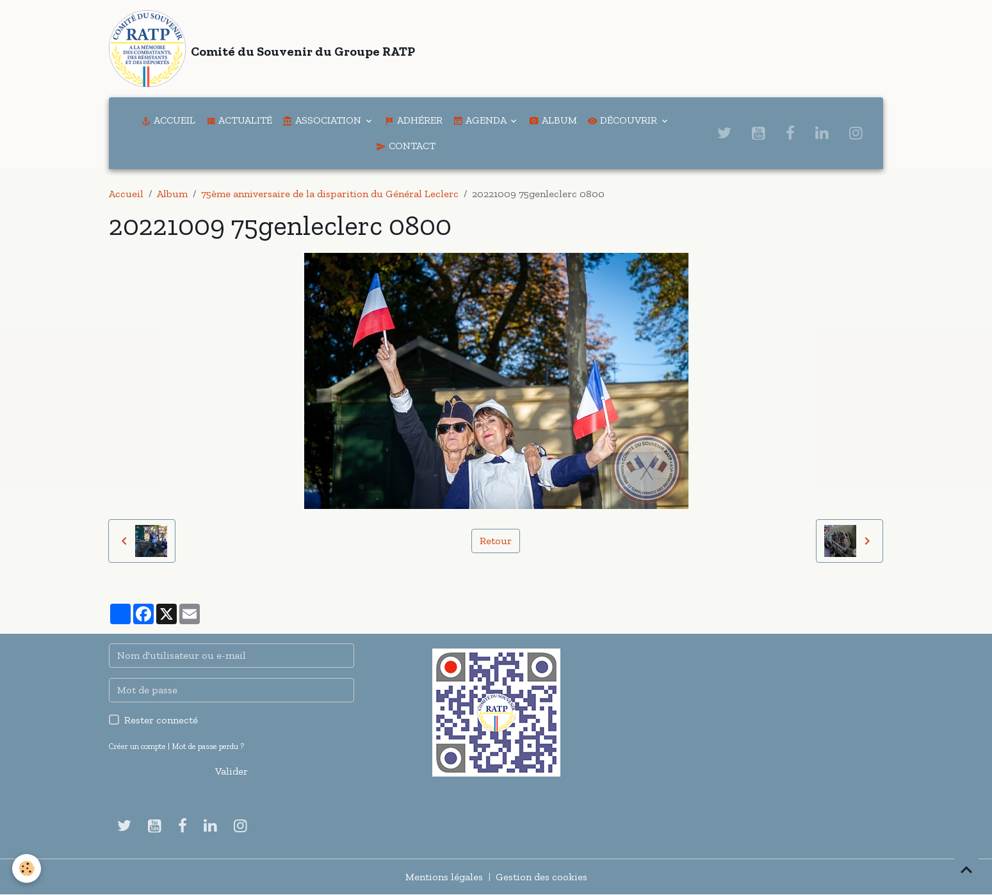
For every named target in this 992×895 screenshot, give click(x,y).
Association (323, 120)
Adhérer (413, 120)
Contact (405, 146)
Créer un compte (137, 746)
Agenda (480, 120)
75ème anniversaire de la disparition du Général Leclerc (330, 194)
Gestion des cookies (541, 877)
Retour (496, 541)
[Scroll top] (966, 869)
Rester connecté (161, 720)
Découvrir (623, 120)
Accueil (168, 120)
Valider (231, 771)
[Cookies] (27, 868)
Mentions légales (444, 877)
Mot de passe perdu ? (208, 746)
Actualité (239, 120)
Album (553, 120)
